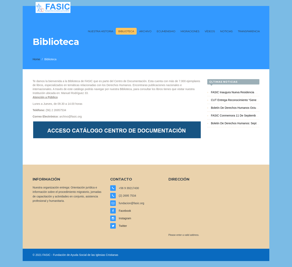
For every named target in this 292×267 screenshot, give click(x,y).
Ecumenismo (166, 31)
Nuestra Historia (100, 31)
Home (36, 59)
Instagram (125, 218)
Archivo (145, 31)
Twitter (123, 225)
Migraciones (190, 31)
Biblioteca (126, 31)
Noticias (226, 31)
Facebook (125, 210)
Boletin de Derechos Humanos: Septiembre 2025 (241, 123)
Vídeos (210, 31)
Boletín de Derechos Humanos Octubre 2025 (239, 107)
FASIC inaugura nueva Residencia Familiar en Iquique (245, 92)
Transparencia (249, 31)
